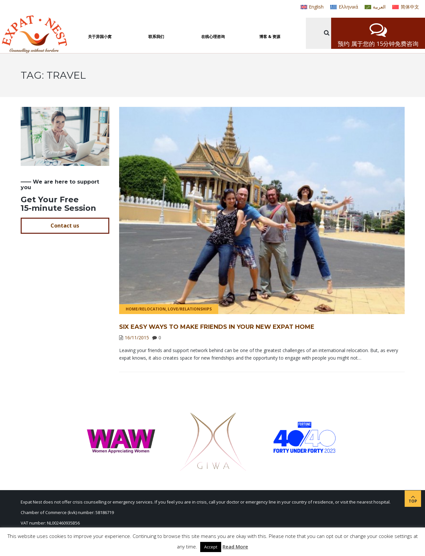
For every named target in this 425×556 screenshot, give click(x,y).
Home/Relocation (146, 309)
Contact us (65, 225)
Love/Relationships (190, 309)
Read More (235, 546)
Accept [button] (210, 547)
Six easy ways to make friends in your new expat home (216, 326)
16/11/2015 (137, 337)
